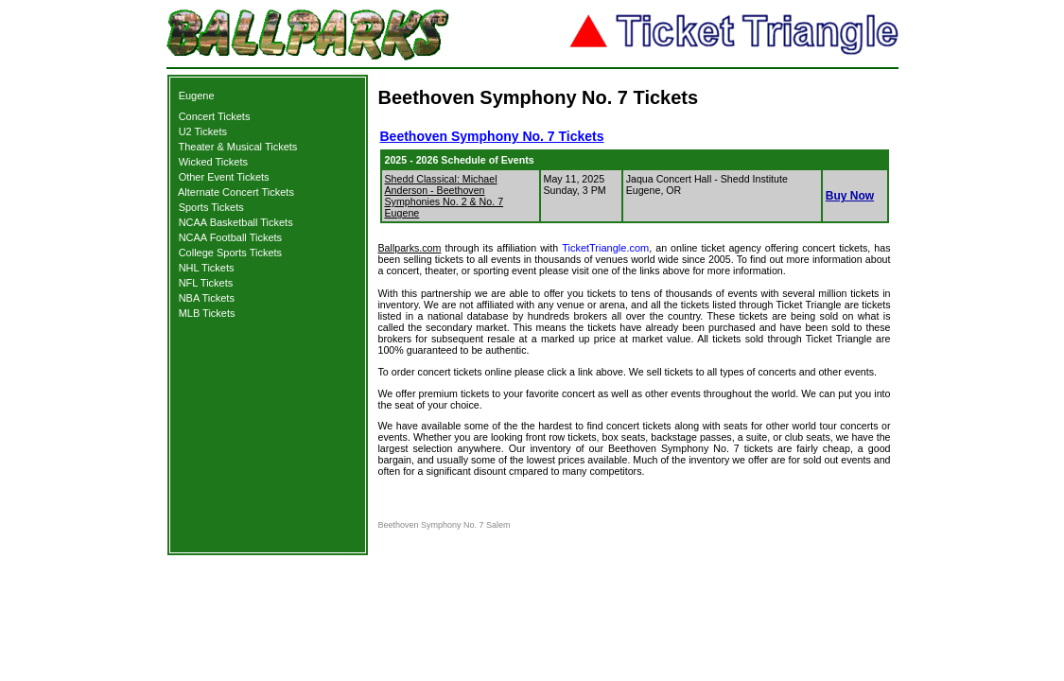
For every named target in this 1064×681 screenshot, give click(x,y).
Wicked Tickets (213, 161)
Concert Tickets (215, 116)
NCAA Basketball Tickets (236, 222)
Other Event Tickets (224, 177)
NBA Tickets (207, 298)
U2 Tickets (203, 131)
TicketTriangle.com (605, 247)
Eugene (197, 95)
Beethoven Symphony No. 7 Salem (444, 525)
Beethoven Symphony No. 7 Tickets (492, 136)
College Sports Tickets (230, 252)
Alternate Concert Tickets (236, 192)
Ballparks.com (410, 247)
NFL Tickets (206, 282)
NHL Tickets (207, 267)
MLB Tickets (207, 313)
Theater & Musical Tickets (237, 146)
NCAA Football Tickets (230, 237)
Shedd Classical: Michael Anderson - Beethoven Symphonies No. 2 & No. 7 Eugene (444, 195)
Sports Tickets (211, 207)
